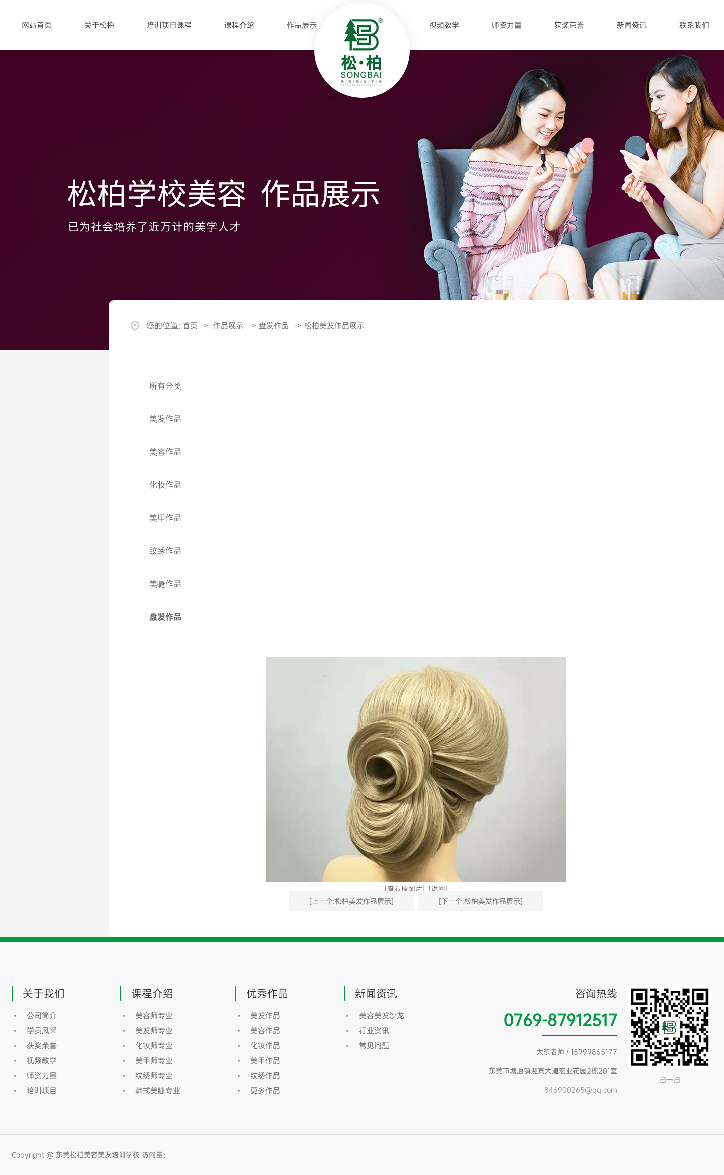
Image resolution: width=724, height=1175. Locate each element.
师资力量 (507, 25)
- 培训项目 (39, 1090)
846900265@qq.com (580, 1089)
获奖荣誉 (569, 25)
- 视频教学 (39, 1060)
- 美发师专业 (151, 1030)
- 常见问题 (371, 1045)
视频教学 (444, 25)
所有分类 (165, 385)
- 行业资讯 (371, 1030)
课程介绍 (239, 25)
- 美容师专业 (151, 1015)
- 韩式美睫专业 (155, 1090)
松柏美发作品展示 (334, 325)
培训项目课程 (169, 25)
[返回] (438, 888)
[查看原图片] (405, 888)
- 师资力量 (39, 1075)
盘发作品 (274, 325)
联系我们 (694, 25)
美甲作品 (165, 517)
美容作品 (165, 451)
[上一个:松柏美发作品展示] (351, 901)
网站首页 (37, 25)
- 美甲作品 (262, 1060)
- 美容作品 (262, 1030)
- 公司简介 (39, 1015)
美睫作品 (165, 583)
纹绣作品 (165, 550)
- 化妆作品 (262, 1045)
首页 (190, 325)
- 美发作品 (262, 1015)
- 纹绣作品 (262, 1075)
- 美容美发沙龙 (379, 1015)
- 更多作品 (262, 1090)
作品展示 (302, 25)
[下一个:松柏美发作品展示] (481, 901)
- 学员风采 (39, 1030)
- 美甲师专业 (151, 1060)
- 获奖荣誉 (39, 1045)
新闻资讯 (632, 25)
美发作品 (165, 418)
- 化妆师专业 (151, 1045)
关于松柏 (99, 25)
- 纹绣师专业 (151, 1075)
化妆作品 (165, 484)
